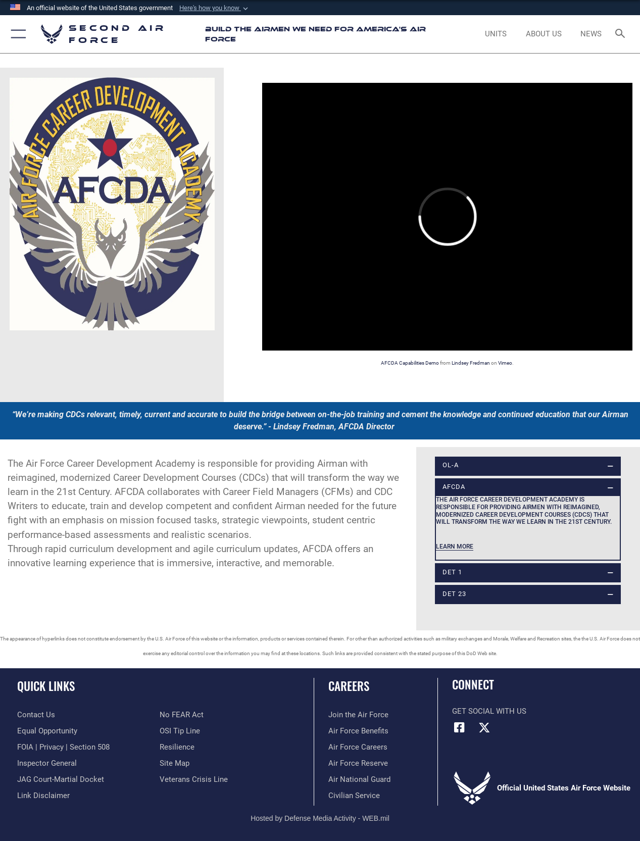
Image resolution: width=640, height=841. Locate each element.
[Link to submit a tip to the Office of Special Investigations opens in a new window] (180, 730)
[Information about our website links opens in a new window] (43, 795)
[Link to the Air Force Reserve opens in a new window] (358, 763)
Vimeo (505, 363)
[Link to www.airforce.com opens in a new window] (358, 714)
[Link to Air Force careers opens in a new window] (357, 747)
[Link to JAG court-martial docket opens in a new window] (60, 779)
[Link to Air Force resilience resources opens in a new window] (177, 747)
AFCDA (453, 486)
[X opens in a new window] (484, 727)
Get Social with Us (489, 711)
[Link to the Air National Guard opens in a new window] (359, 779)
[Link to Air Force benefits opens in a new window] (358, 730)
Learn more (454, 546)
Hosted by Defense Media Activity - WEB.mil (320, 818)
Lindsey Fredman (471, 363)
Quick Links (46, 686)
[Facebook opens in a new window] (459, 727)
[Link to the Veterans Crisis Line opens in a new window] (194, 779)
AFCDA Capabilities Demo (410, 363)
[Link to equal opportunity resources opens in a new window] (47, 730)
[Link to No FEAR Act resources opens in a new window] (182, 714)
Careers (348, 686)
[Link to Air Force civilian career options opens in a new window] (354, 795)
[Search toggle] (621, 34)
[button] (214, 8)
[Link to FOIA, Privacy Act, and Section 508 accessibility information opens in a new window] (63, 747)
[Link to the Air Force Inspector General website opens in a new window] (47, 763)
